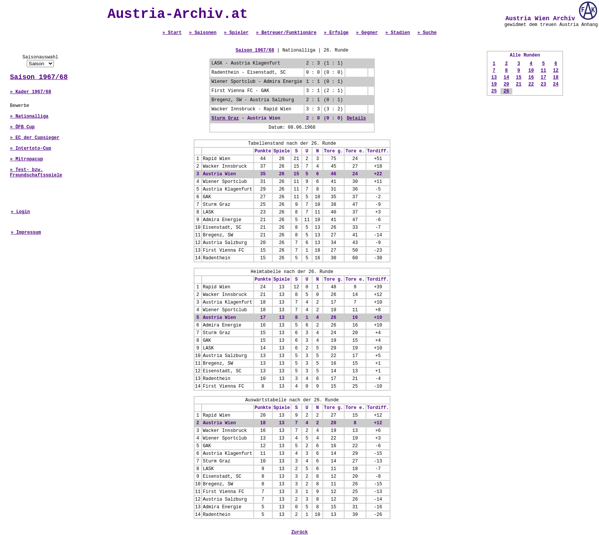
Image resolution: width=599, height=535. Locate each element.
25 (494, 91)
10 (531, 70)
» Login (20, 212)
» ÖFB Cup (22, 127)
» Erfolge (336, 33)
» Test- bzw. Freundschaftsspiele (36, 172)
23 (543, 84)
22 (531, 84)
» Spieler (236, 33)
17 (543, 77)
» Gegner (367, 33)
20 (506, 84)
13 (494, 77)
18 (556, 77)
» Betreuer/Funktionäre (286, 33)
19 (494, 84)
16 (531, 77)
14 (506, 77)
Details (356, 118)
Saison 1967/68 (39, 77)
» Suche (426, 33)
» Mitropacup (26, 159)
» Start (171, 33)
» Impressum (26, 232)
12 (556, 70)
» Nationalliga (29, 116)
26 (506, 91)
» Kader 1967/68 (30, 92)
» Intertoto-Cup (30, 148)
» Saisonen (203, 33)
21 (518, 84)
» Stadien (397, 33)
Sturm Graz (225, 118)
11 (543, 70)
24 (556, 84)
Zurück (299, 532)
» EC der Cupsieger (35, 138)
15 (518, 77)
